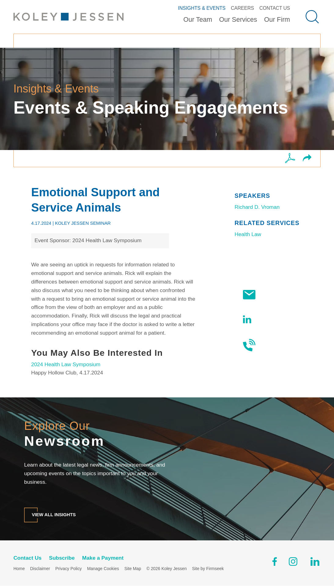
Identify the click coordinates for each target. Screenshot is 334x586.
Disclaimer (40, 568)
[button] (307, 158)
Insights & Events (202, 8)
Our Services (238, 19)
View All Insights (54, 514)
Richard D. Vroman (257, 207)
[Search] (312, 16)
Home (19, 568)
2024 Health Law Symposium (65, 364)
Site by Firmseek (208, 568)
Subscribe (264, 295)
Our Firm (277, 19)
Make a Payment (102, 558)
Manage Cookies (103, 568)
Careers (242, 8)
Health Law (248, 234)
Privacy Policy (68, 568)
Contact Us (274, 8)
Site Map (132, 568)
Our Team (197, 19)
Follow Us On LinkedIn (266, 319)
